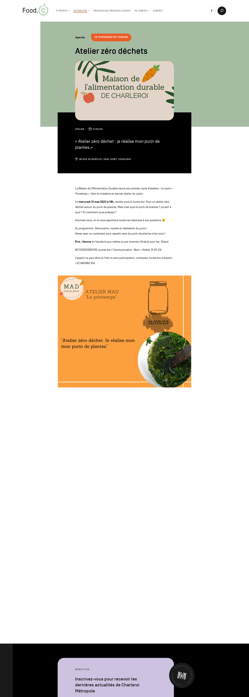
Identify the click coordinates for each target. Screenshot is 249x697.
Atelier (79, 129)
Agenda (80, 37)
